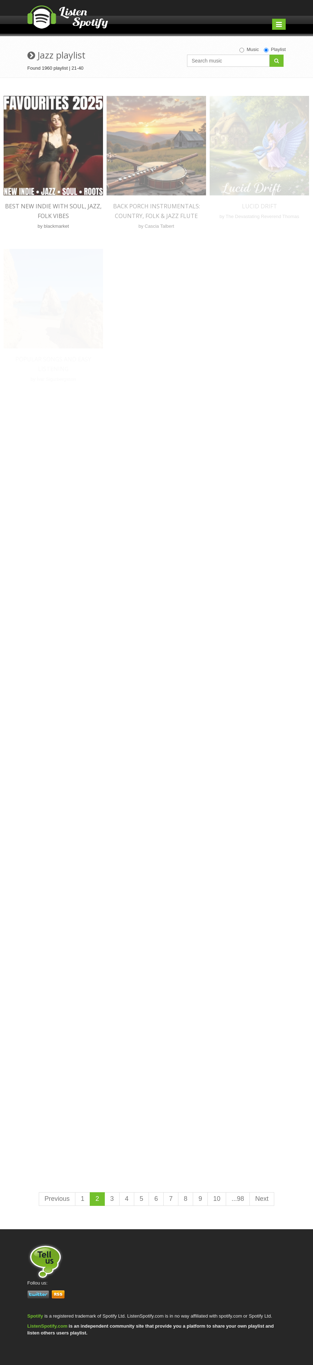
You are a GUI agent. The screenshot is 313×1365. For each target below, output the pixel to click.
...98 (238, 1198)
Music (249, 49)
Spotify (35, 1316)
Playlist (275, 49)
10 (216, 1198)
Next (261, 1198)
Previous (57, 1198)
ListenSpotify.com (47, 1326)
